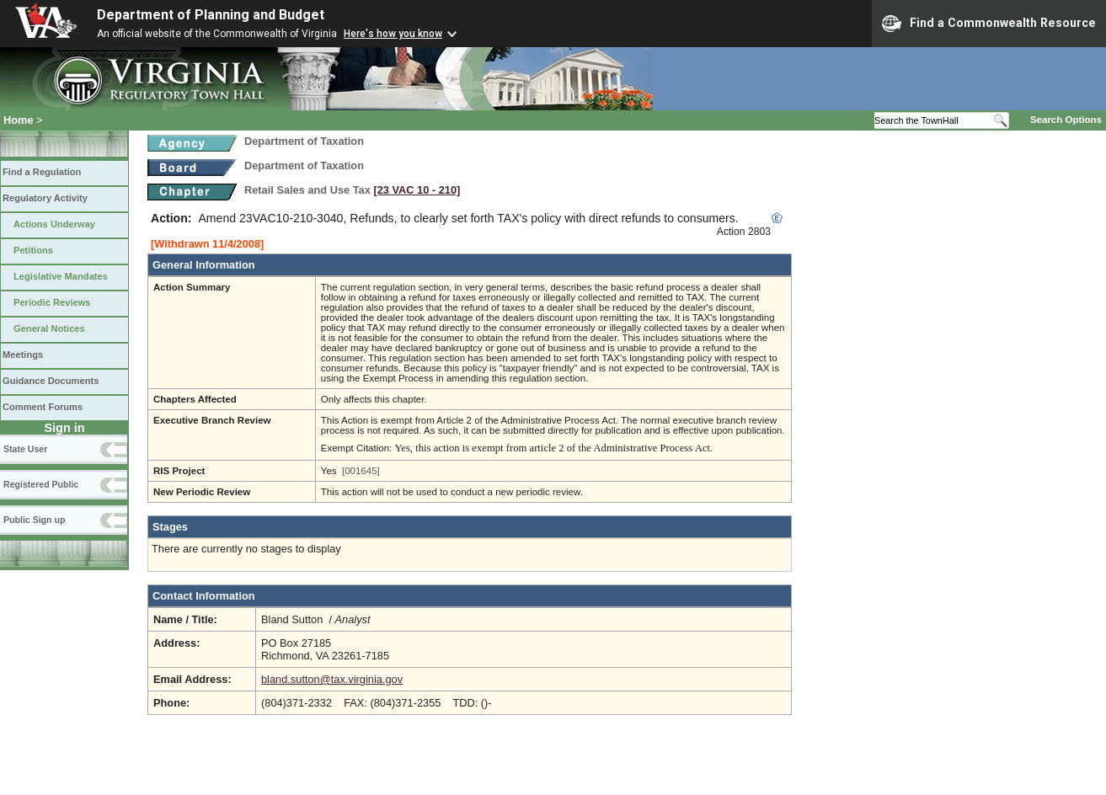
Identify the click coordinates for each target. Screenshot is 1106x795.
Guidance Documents (51, 381)
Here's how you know (393, 34)
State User (25, 449)
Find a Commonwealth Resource (989, 23)
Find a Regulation (42, 172)
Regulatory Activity (45, 198)
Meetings (23, 354)
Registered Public (40, 484)
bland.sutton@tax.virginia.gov (332, 679)
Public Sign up (34, 520)
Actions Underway (54, 224)
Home (18, 120)
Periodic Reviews (52, 302)
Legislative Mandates (60, 276)
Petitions (33, 250)
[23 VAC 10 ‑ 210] (416, 190)
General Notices (49, 328)
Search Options (1066, 120)
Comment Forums (43, 407)
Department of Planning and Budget (210, 15)
